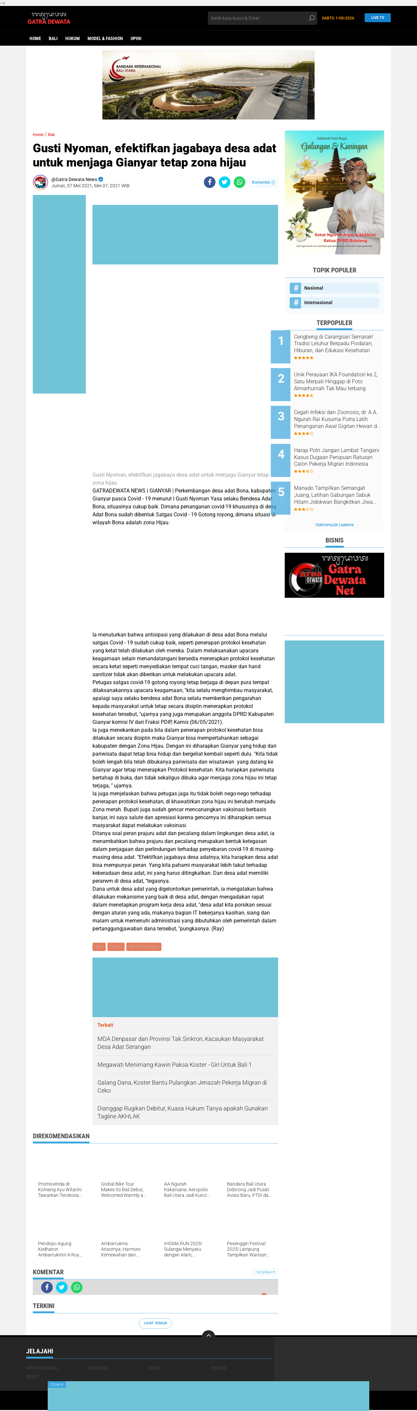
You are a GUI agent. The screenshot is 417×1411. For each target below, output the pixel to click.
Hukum (72, 38)
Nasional (313, 288)
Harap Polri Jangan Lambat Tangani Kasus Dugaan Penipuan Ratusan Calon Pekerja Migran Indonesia (340, 444)
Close (56, 1384)
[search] (262, 18)
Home (35, 38)
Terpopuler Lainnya (334, 503)
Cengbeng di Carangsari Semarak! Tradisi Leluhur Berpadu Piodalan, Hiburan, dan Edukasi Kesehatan (340, 344)
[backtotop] (208, 1337)
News (117, 947)
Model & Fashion (105, 38)
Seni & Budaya (146, 947)
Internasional (318, 302)
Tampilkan (265, 1273)
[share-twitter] (224, 182)
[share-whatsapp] (239, 182)
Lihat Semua (155, 1324)
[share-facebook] (209, 182)
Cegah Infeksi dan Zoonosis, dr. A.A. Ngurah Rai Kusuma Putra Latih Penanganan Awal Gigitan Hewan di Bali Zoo (343, 410)
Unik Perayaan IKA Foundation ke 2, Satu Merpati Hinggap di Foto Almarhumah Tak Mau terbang (343, 377)
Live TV (376, 18)
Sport (32, 1377)
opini (136, 38)
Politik (218, 1369)
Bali (53, 38)
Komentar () (263, 182)
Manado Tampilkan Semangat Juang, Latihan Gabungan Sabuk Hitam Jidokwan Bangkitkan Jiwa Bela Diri (343, 477)
